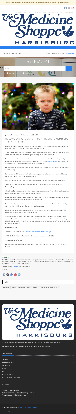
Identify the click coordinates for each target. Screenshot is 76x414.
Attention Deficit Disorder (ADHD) (49, 287)
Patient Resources (58, 53)
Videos (26, 73)
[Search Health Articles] (35, 68)
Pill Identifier (32, 12)
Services (5, 359)
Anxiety (13, 287)
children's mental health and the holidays (38, 231)
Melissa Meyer (52, 161)
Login (72, 12)
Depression (21, 287)
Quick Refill (42, 12)
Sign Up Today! (64, 12)
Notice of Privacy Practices (11, 377)
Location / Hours (53, 12)
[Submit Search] (69, 68)
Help (24, 12)
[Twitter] (6, 411)
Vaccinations (6, 365)
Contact (5, 368)
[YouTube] (9, 411)
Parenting (6, 287)
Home (48, 53)
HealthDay (15, 266)
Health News (12, 73)
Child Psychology (32, 287)
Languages (18, 12)
